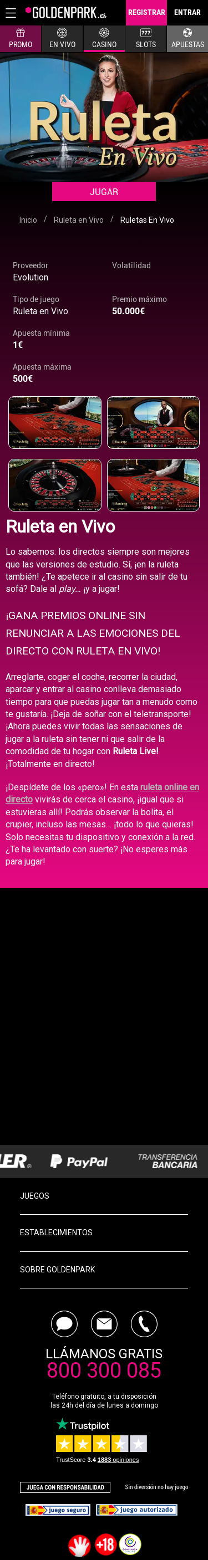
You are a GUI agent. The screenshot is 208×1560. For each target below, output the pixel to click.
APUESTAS (187, 38)
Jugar (104, 192)
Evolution (30, 277)
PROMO (20, 38)
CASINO (104, 38)
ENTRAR (187, 12)
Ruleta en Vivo (40, 311)
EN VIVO (62, 38)
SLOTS (146, 38)
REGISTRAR (146, 12)
